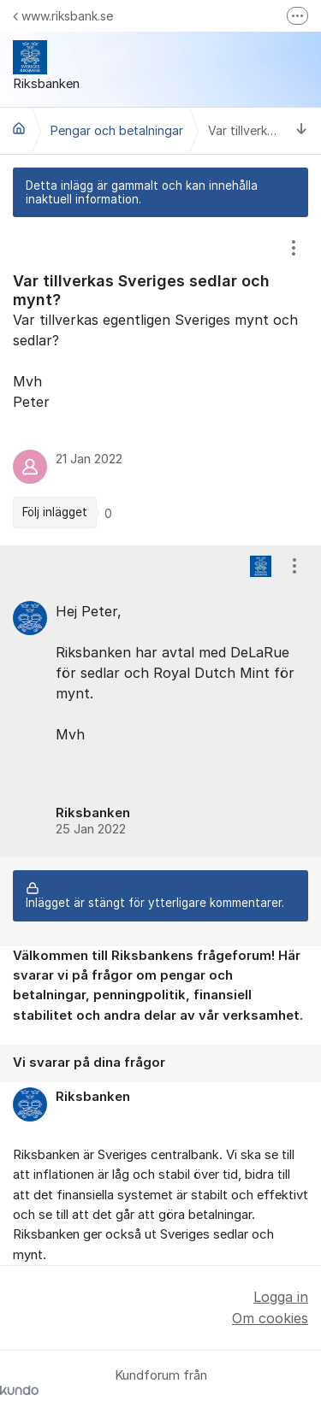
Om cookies (270, 1318)
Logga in (280, 1296)
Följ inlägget (54, 512)
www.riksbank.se (63, 16)
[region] (160, 381)
